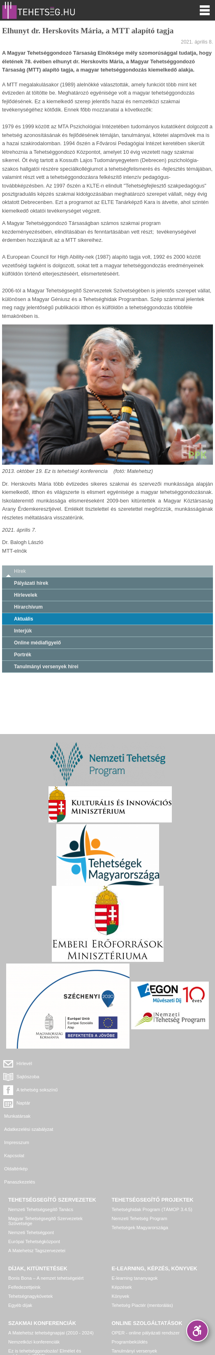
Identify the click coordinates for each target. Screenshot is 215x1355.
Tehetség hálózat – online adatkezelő (149, 1294)
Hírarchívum (28, 607)
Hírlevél (24, 1063)
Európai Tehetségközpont (34, 1175)
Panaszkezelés (127, 1116)
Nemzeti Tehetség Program (139, 1152)
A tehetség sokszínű (37, 1076)
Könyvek (120, 1230)
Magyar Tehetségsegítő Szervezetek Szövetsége (45, 1155)
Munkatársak (17, 1089)
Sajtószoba (135, 1063)
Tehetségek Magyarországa (140, 1161)
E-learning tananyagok (135, 1212)
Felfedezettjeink (24, 1221)
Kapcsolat (122, 1102)
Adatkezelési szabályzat (136, 1089)
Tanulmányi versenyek (134, 1285)
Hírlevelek (25, 595)
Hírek (20, 571)
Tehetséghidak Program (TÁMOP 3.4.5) (152, 1143)
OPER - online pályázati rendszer (146, 1267)
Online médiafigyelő (37, 643)
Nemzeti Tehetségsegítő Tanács (40, 1143)
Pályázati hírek (31, 583)
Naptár (131, 1076)
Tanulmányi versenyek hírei (46, 666)
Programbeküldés (130, 1276)
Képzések (122, 1221)
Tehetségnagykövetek (30, 1230)
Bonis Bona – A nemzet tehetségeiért (45, 1212)
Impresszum (16, 1102)
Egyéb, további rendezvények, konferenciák (52, 1299)
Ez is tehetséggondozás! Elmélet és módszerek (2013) (44, 1287)
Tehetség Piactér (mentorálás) (142, 1239)
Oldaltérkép (16, 1116)
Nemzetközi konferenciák (34, 1276)
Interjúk (23, 631)
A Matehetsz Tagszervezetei (36, 1184)
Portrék (22, 655)
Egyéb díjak (20, 1239)
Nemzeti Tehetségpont (31, 1166)
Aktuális (23, 619)
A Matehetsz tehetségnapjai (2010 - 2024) (51, 1267)
